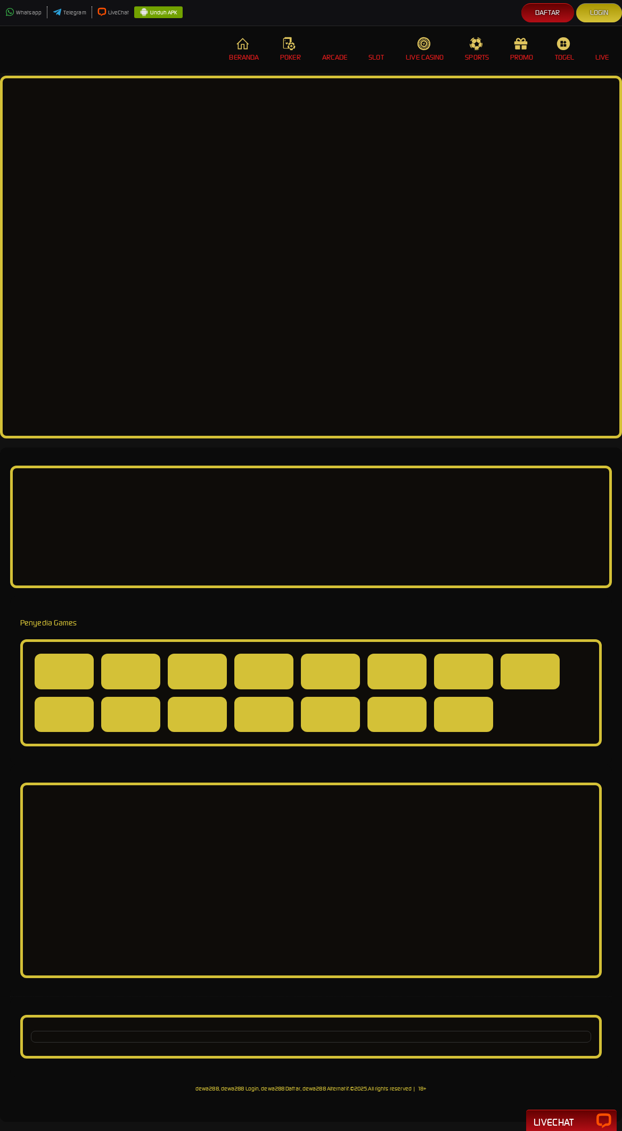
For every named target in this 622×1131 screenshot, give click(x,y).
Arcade (335, 49)
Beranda (244, 49)
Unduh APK (158, 12)
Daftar (547, 12)
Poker (290, 49)
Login (599, 12)
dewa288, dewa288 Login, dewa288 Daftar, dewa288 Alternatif (272, 1088)
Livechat (571, 1121)
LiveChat (113, 12)
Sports (477, 49)
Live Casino (425, 49)
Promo (522, 49)
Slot (376, 49)
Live (603, 49)
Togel (565, 49)
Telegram (69, 12)
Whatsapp (23, 12)
